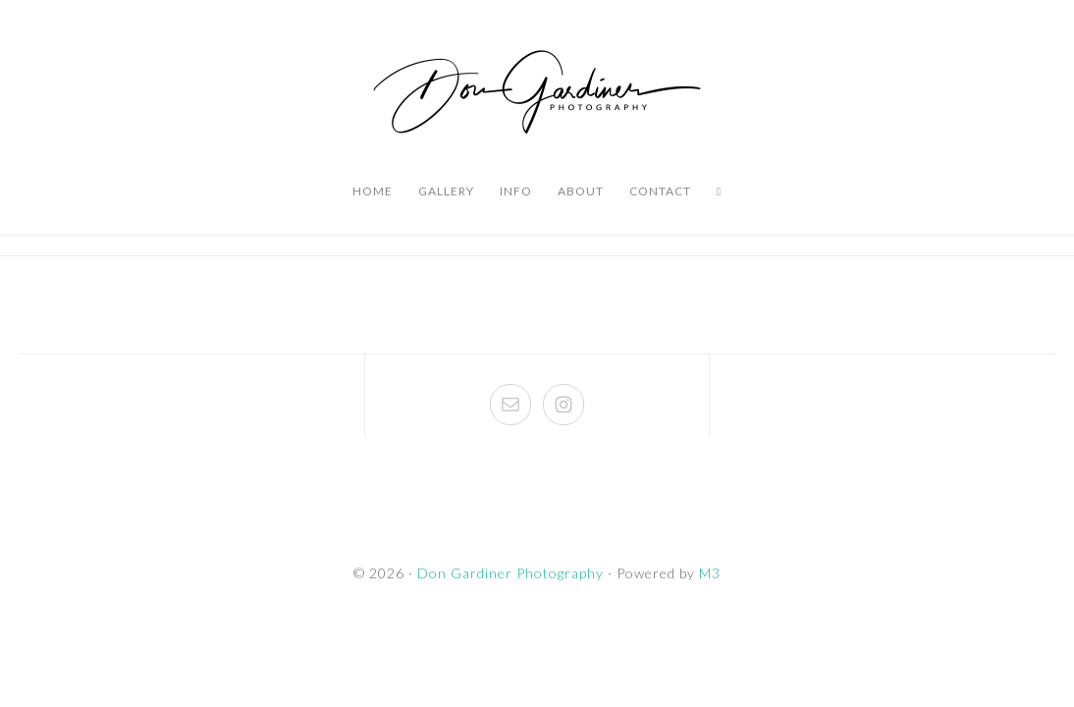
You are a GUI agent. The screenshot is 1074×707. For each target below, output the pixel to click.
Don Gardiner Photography (537, 93)
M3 (710, 573)
